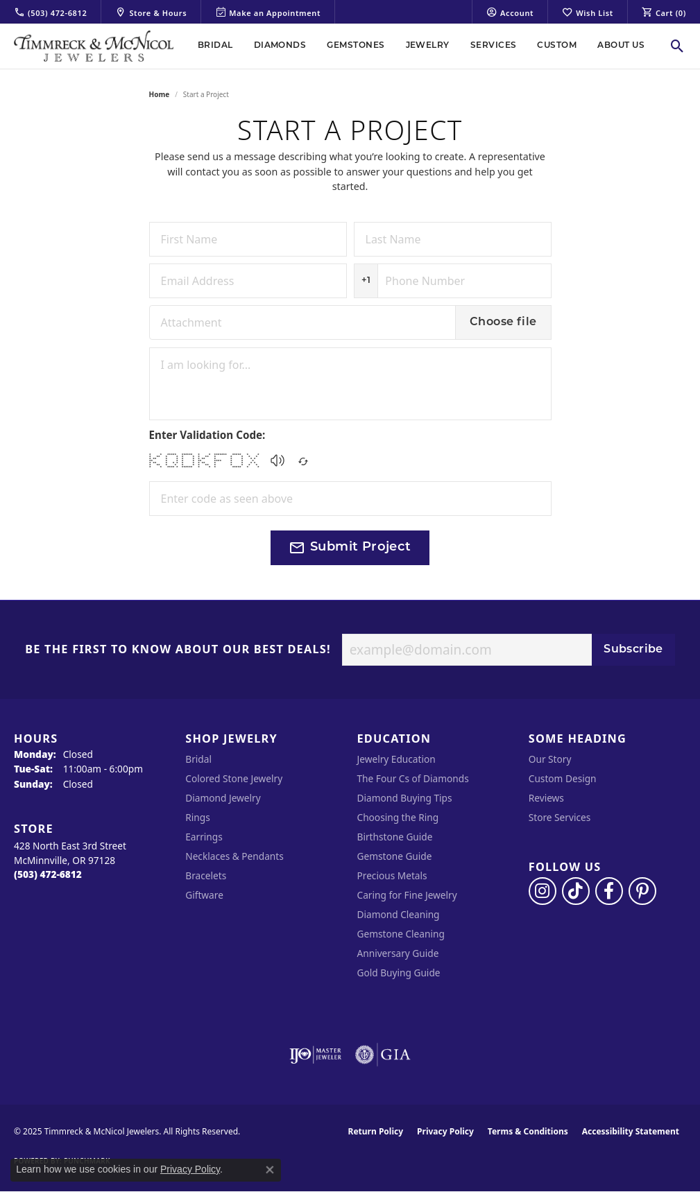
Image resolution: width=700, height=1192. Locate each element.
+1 (366, 280)
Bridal (215, 46)
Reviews (546, 797)
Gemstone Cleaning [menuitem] (401, 933)
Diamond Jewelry (222, 797)
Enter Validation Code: (207, 435)
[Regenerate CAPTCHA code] (303, 457)
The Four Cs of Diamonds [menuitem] (413, 778)
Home (159, 94)
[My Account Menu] (509, 12)
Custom (557, 46)
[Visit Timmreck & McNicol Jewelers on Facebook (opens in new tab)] (609, 891)
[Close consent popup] (270, 1170)
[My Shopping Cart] (664, 12)
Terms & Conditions (528, 1131)
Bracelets (205, 875)
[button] (277, 460)
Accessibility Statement (630, 1131)
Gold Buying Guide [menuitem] (399, 972)
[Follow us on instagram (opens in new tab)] (542, 891)
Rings (197, 817)
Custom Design (563, 778)
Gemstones (355, 46)
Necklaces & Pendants (234, 856)
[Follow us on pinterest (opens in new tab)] (642, 891)
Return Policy (376, 1131)
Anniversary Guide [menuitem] (398, 953)
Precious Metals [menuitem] (392, 875)
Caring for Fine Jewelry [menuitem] (407, 894)
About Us (620, 46)
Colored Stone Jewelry (233, 778)
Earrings (204, 836)
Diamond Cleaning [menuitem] (398, 914)
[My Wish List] (587, 12)
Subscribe (633, 649)
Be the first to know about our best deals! (178, 650)
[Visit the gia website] (383, 1054)
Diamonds (280, 46)
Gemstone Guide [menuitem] (394, 856)
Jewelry (428, 46)
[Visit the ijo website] (315, 1054)
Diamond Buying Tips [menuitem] (404, 797)
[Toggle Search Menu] (677, 46)
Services (493, 46)
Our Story (550, 759)
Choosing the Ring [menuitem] (398, 817)
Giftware (204, 894)
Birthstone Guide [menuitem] (395, 836)
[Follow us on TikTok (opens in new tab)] (576, 891)
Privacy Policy (445, 1131)
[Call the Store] (48, 874)
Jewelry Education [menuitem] (396, 759)
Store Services (560, 817)
